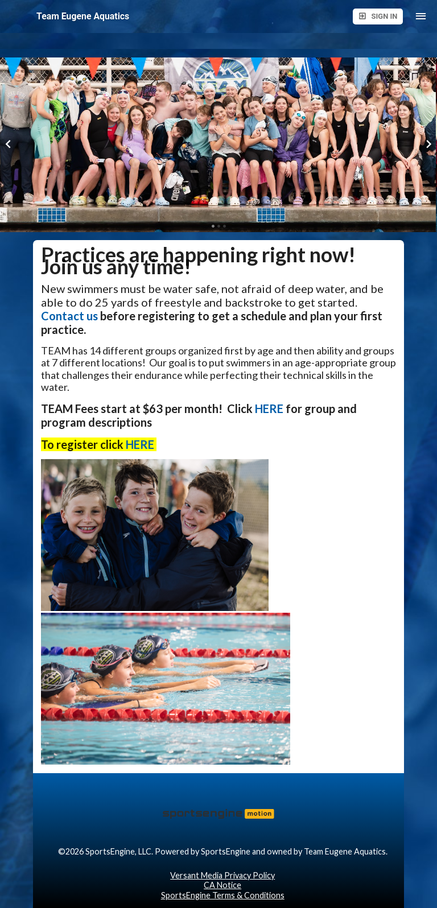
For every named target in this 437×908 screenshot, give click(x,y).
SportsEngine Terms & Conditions (223, 895)
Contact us (69, 316)
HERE (269, 408)
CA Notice (222, 885)
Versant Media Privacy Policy (222, 875)
